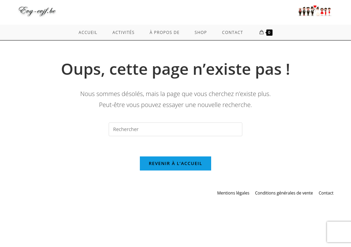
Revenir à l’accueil (175, 164)
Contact (326, 193)
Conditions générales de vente (284, 193)
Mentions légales (233, 193)
